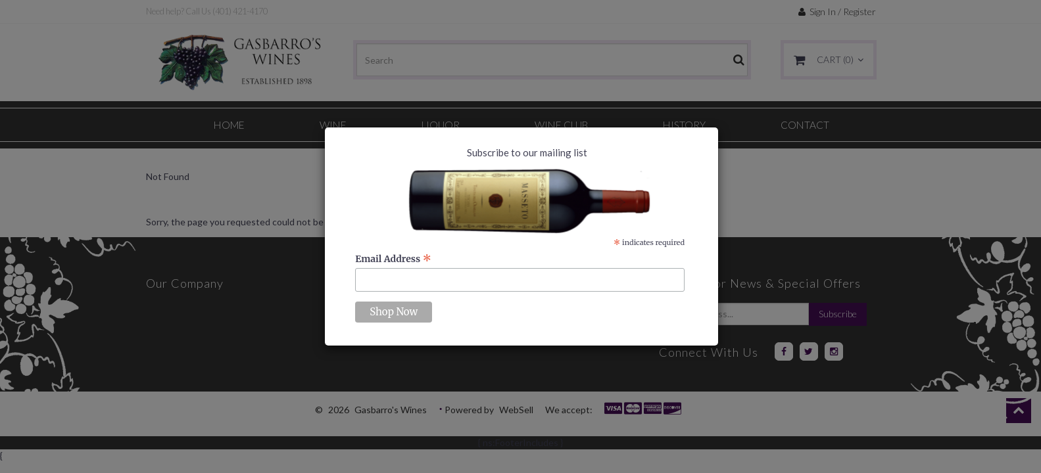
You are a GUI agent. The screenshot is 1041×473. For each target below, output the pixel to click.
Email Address (393, 259)
